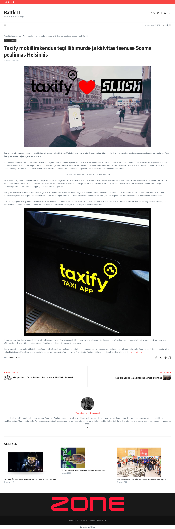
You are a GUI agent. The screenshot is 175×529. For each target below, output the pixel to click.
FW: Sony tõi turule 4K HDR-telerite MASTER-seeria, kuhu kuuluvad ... (30, 479)
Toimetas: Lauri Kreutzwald (88, 413)
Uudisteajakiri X (100, 520)
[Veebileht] (87, 428)
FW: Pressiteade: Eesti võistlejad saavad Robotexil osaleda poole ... (142, 479)
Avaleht (7, 36)
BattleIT (13, 12)
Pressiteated (16, 36)
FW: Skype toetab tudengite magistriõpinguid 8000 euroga (83, 470)
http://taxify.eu (135, 352)
